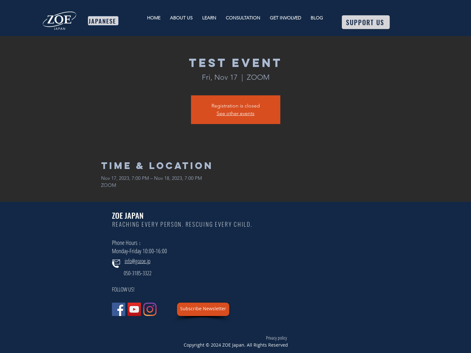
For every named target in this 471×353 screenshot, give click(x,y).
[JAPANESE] (103, 21)
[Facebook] (118, 309)
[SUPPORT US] (366, 22)
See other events (235, 113)
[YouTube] (134, 309)
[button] (203, 309)
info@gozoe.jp (138, 261)
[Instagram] (150, 309)
